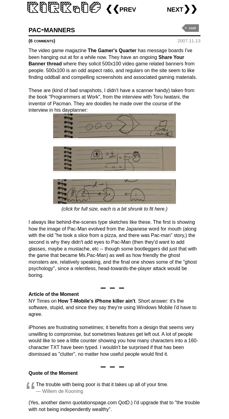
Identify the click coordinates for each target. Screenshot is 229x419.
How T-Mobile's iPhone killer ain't (96, 301)
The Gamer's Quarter (112, 50)
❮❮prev (120, 9)
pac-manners (52, 29)
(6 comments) (42, 40)
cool (192, 28)
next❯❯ (182, 9)
